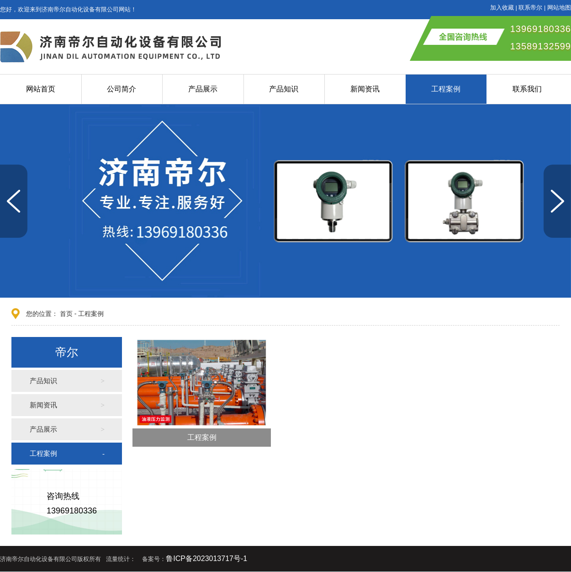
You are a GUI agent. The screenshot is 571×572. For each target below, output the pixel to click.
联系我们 (527, 89)
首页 (66, 313)
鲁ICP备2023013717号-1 (206, 558)
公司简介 (121, 89)
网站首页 (40, 89)
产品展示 (202, 89)
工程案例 (445, 89)
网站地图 (559, 7)
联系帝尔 (530, 7)
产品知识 (283, 89)
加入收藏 (502, 7)
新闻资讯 (365, 89)
